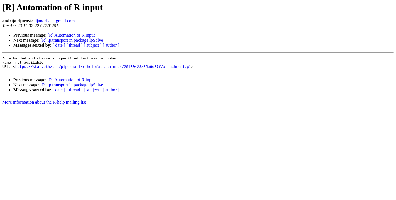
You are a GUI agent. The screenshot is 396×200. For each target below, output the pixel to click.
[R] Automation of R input (71, 35)
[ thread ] (74, 45)
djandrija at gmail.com (55, 20)
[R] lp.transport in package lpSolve (72, 40)
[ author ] (111, 45)
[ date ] (59, 45)
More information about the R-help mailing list (44, 104)
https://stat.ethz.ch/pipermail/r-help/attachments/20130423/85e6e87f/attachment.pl (103, 68)
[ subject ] (93, 45)
